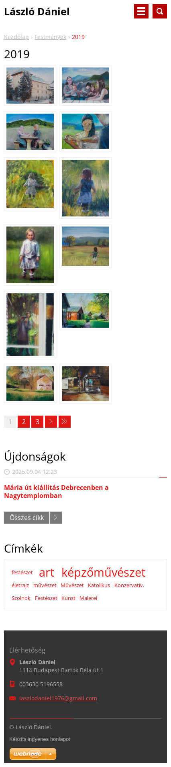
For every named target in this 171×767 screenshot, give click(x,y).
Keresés (160, 11)
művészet (45, 585)
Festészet (46, 598)
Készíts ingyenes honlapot (39, 739)
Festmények (50, 37)
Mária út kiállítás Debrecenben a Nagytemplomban (56, 491)
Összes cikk (27, 517)
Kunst (68, 598)
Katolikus (99, 585)
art (46, 572)
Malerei (88, 598)
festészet (22, 572)
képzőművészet (103, 572)
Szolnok (21, 598)
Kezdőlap (16, 37)
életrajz (20, 585)
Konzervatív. (129, 585)
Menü (141, 11)
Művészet (72, 585)
